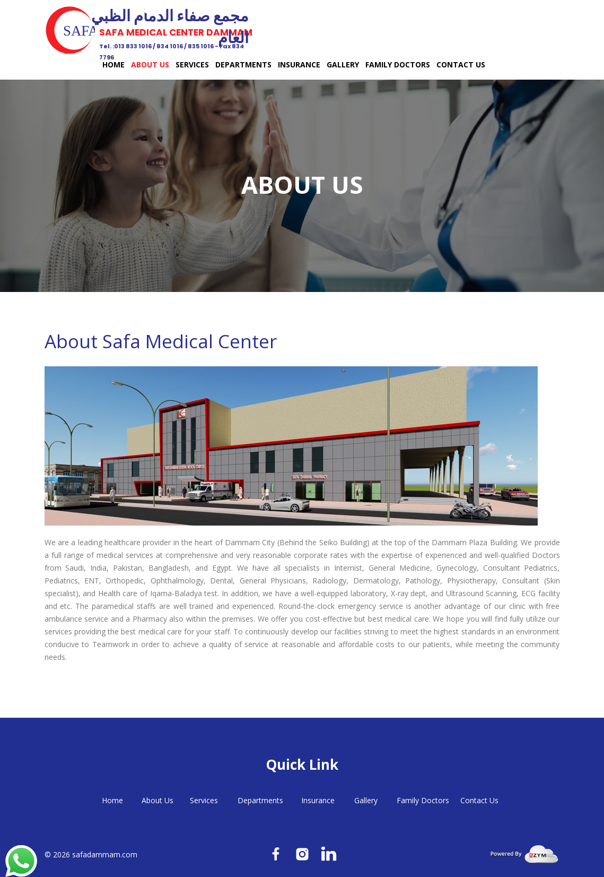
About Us (150, 64)
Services (192, 64)
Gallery (343, 64)
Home (113, 64)
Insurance (299, 64)
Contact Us (460, 64)
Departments (243, 64)
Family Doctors (397, 64)
